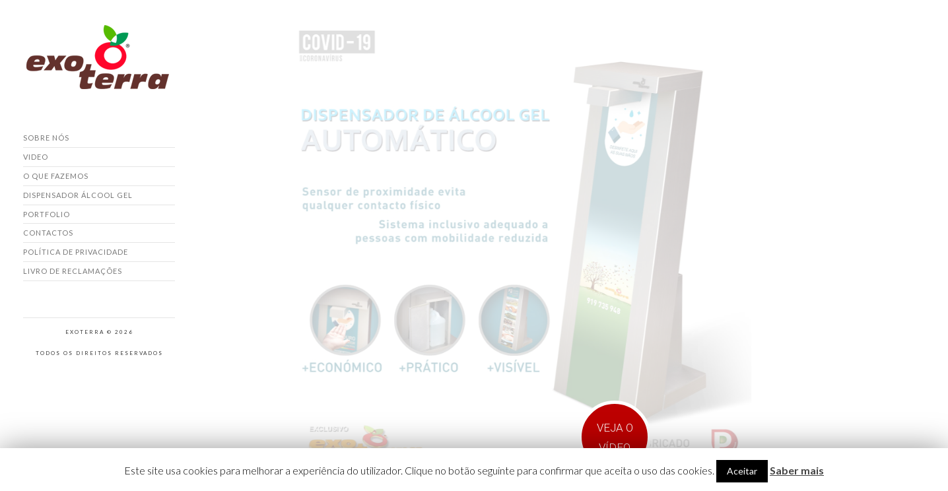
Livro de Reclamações (72, 271)
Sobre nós (46, 137)
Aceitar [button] (742, 470)
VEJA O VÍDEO (615, 437)
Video (35, 156)
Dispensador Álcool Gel (78, 195)
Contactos (48, 232)
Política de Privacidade (75, 251)
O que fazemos (55, 176)
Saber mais (797, 470)
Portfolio (46, 214)
